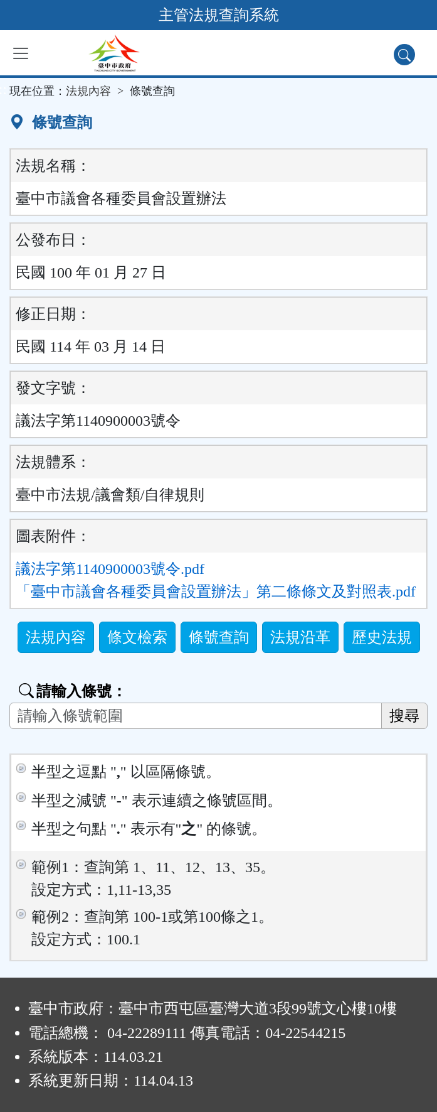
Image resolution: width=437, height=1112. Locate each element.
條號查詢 (219, 637)
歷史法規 (382, 637)
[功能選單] (20, 53)
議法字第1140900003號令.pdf (110, 569)
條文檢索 (137, 637)
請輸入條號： (73, 691)
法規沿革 (300, 637)
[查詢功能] (404, 54)
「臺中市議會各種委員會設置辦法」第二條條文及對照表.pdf (216, 591)
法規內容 (88, 91)
